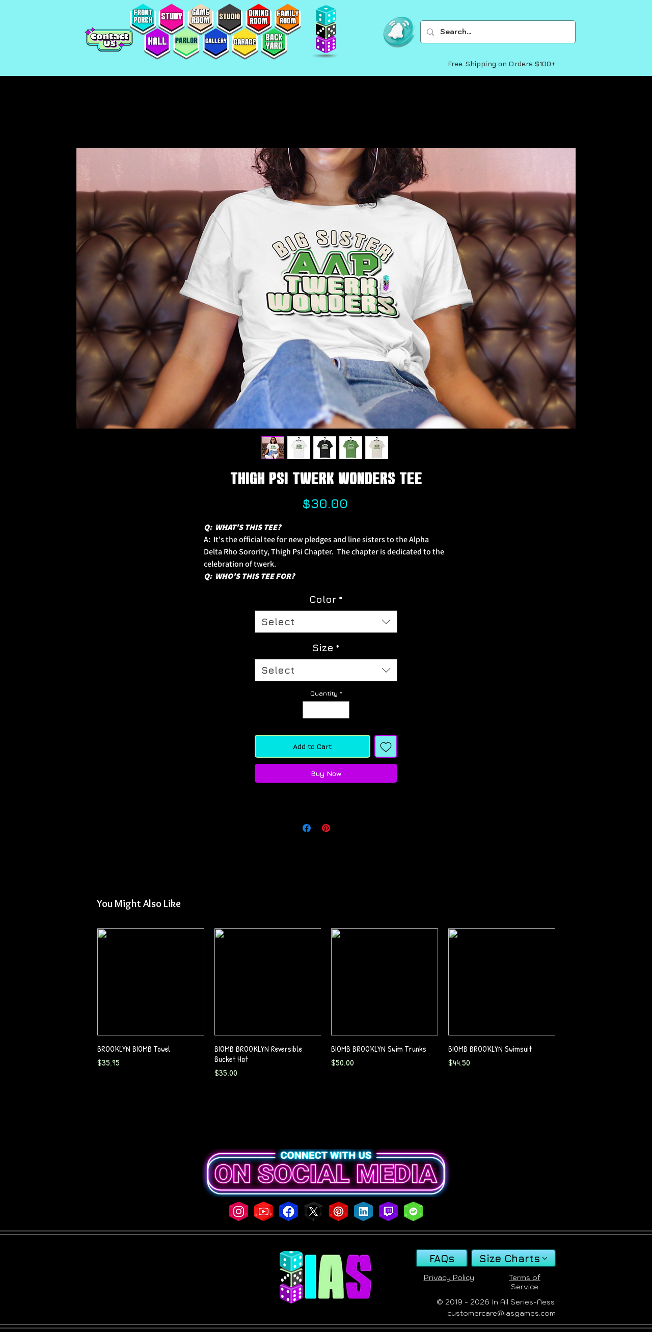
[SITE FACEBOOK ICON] (288, 1211)
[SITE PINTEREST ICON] (338, 1211)
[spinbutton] (326, 710)
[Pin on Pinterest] (326, 828)
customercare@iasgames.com (501, 1313)
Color (326, 599)
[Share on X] (345, 828)
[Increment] (342, 710)
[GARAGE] (244, 44)
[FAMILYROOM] (287, 19)
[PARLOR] (186, 44)
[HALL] (157, 44)
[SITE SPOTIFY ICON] (413, 1211)
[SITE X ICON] (313, 1211)
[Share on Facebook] (307, 828)
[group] (326, 1003)
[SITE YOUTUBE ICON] (264, 1211)
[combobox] (326, 621)
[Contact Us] (108, 39)
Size (326, 647)
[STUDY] (171, 19)
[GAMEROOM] (200, 19)
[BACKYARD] (273, 44)
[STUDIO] (229, 19)
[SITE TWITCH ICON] (388, 1211)
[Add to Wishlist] (385, 746)
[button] (399, 32)
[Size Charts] (513, 1258)
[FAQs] (442, 1258)
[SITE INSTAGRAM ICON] (239, 1211)
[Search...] (497, 32)
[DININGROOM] (258, 19)
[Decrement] (309, 710)
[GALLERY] (215, 44)
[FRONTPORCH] (142, 19)
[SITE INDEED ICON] (363, 1211)
